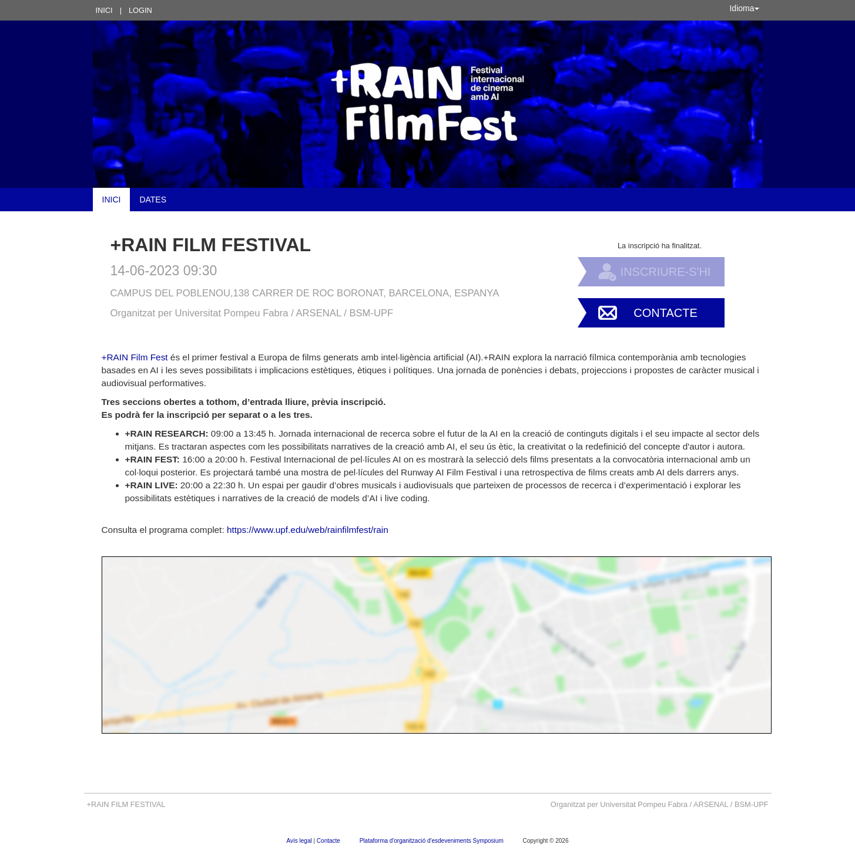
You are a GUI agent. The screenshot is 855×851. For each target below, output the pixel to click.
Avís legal (300, 841)
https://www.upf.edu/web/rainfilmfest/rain (307, 530)
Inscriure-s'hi (666, 271)
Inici (104, 10)
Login (140, 10)
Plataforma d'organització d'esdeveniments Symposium (432, 841)
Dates (152, 199)
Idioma (744, 8)
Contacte (665, 312)
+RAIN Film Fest (135, 357)
